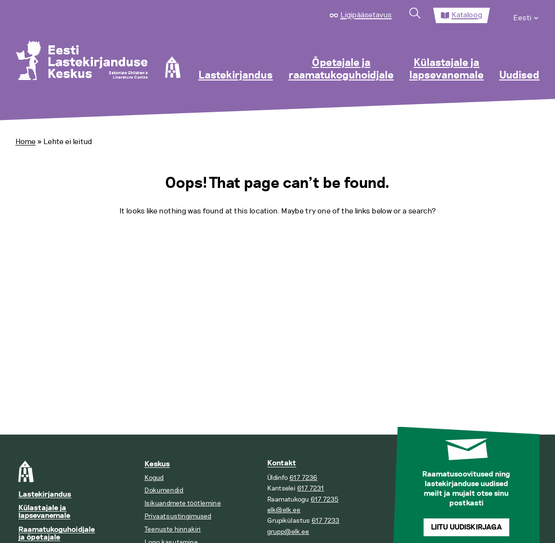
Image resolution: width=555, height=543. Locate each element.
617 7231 (310, 488)
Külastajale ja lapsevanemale (446, 69)
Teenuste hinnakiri (172, 529)
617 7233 (325, 521)
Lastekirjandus (235, 75)
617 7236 (303, 478)
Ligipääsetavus (366, 15)
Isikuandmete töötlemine (182, 503)
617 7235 (324, 499)
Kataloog (467, 15)
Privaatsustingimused (177, 516)
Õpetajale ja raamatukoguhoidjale (341, 69)
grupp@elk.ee (288, 532)
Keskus (157, 464)
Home (25, 141)
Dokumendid (163, 490)
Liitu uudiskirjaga (466, 527)
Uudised (519, 75)
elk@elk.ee (283, 510)
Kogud (154, 478)
